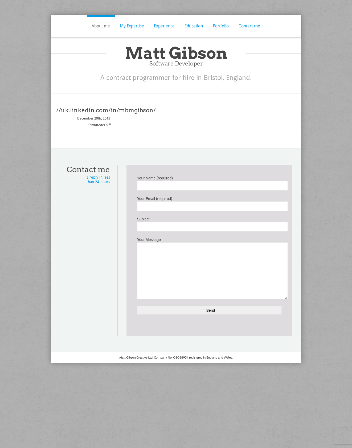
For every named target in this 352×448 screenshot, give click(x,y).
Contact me (249, 25)
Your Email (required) (209, 202)
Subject (209, 223)
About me (101, 25)
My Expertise (132, 25)
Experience (164, 25)
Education (194, 25)
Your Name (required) (209, 182)
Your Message (209, 255)
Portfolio (221, 25)
